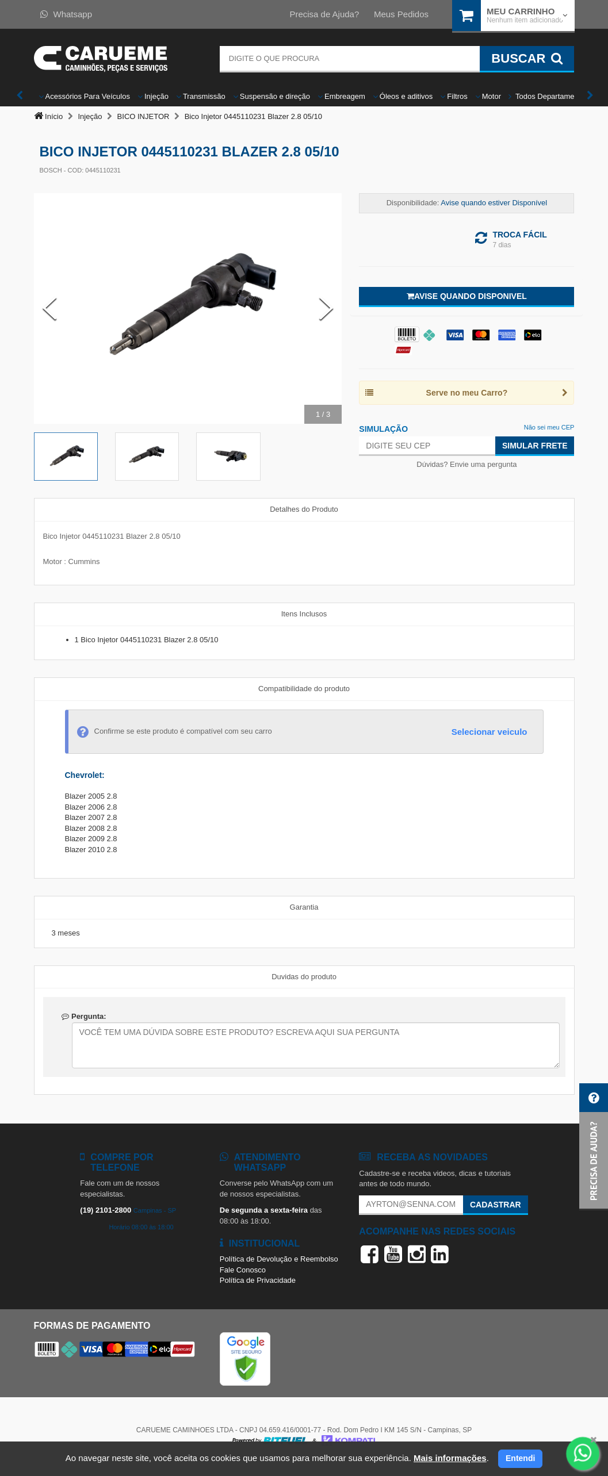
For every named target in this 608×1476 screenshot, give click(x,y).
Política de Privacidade (258, 1280)
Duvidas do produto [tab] (304, 976)
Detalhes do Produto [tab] (304, 509)
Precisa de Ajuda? (324, 14)
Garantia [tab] (304, 907)
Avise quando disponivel (467, 296)
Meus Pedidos (401, 14)
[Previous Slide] (49, 309)
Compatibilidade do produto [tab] (304, 688)
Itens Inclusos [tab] (304, 613)
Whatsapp (66, 14)
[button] (593, 1146)
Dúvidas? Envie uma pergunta (466, 464)
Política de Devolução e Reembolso (279, 1259)
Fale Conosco (243, 1270)
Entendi (520, 1458)
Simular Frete (535, 445)
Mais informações (450, 1458)
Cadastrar (495, 1204)
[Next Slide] (326, 309)
